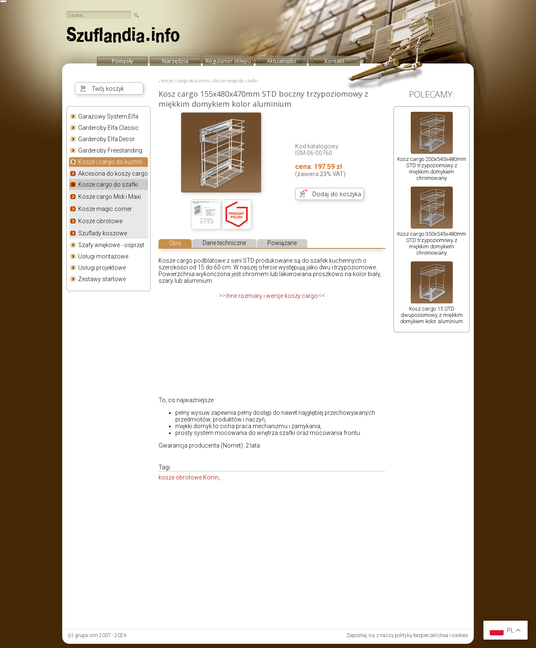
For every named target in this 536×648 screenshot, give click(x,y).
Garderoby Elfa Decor (106, 139)
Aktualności (281, 61)
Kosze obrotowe (100, 221)
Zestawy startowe (102, 279)
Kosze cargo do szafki (108, 184)
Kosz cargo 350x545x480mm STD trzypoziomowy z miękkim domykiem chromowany (431, 243)
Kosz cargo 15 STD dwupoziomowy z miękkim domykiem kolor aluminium (431, 315)
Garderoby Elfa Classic (108, 127)
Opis (175, 243)
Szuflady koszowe (102, 233)
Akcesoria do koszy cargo (113, 173)
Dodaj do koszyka (336, 194)
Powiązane (282, 243)
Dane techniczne (224, 243)
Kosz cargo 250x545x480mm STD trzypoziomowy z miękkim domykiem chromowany (431, 168)
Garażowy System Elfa (108, 116)
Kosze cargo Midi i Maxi (109, 196)
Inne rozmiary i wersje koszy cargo (272, 295)
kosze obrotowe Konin (188, 477)
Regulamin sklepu (228, 61)
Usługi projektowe (102, 267)
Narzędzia (175, 61)
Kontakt (334, 61)
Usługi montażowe (103, 256)
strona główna (123, 36)
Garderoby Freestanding (110, 150)
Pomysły (122, 61)
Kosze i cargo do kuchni (110, 162)
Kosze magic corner (105, 208)
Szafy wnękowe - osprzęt (111, 245)
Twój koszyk (108, 88)
